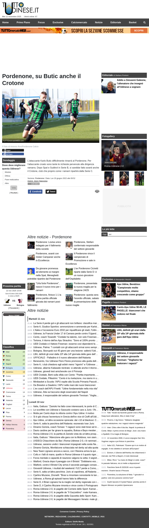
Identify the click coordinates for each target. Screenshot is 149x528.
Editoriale (107, 75)
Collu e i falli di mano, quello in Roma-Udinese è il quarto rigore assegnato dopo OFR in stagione (82, 454)
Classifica (8, 347)
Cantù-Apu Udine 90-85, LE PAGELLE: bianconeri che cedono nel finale (131, 310)
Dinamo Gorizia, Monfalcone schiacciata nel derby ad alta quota (65, 447)
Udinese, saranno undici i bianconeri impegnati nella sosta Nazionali (68, 444)
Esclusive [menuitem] (58, 22)
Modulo (8, 172)
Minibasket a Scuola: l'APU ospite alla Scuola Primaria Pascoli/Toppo (68, 381)
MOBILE (95, 517)
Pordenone (39, 178)
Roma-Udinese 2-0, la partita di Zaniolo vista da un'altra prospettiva (67, 434)
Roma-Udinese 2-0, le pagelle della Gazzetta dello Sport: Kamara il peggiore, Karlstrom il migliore (83, 496)
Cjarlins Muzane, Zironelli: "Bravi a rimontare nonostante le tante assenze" (71, 475)
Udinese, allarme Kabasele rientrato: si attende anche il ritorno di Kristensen (72, 368)
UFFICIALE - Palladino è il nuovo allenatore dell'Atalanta (62, 357)
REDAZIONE (61, 517)
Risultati (13, 193)
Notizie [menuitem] (98, 22)
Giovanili (107, 348)
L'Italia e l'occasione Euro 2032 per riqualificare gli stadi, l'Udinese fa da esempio (74, 330)
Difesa (7, 176)
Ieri (110, 234)
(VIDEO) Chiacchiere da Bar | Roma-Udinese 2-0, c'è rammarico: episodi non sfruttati (76, 441)
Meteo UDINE (14, 316)
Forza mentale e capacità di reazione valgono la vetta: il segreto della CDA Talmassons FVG (80, 458)
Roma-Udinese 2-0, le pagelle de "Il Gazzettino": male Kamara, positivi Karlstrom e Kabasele (80, 492)
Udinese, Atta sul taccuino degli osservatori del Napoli (60, 392)
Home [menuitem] (5, 22)
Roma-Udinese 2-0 (113, 166)
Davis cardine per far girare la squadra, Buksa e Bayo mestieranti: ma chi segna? (74, 430)
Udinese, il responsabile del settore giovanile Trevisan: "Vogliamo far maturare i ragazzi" (78, 395)
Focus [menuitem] (41, 22)
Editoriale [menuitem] (115, 22)
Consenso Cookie (67, 512)
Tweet (51, 191)
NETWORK (49, 517)
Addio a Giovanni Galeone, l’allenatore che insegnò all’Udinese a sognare (131, 83)
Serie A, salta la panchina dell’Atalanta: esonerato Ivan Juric (63, 423)
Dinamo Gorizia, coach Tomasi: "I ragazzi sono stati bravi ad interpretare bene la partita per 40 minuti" (85, 427)
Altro (7, 183)
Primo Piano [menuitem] (23, 22)
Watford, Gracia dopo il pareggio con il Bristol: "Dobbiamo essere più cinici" (71, 461)
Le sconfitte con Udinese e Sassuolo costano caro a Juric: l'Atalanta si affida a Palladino (78, 410)
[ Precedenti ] (13, 308)
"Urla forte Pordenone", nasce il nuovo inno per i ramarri (48, 286)
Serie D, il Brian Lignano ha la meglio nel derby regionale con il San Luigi (70, 482)
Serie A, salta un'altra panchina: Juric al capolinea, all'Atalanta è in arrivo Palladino (75, 472)
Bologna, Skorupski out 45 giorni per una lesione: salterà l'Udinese (67, 351)
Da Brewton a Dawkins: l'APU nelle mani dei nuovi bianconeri (64, 385)
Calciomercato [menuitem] (79, 22)
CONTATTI (86, 517)
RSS (102, 517)
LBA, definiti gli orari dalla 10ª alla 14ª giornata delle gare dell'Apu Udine (69, 354)
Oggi (104, 234)
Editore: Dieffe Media (74, 522)
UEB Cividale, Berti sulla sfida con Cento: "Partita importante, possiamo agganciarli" (76, 375)
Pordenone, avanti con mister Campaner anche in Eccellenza (48, 257)
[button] (13, 188)
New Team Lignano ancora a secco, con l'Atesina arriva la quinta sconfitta (70, 451)
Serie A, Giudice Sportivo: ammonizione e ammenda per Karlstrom (67, 326)
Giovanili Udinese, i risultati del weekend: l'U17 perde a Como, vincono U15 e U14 (75, 468)
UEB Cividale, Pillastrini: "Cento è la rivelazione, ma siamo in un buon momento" (74, 378)
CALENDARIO (74, 517)
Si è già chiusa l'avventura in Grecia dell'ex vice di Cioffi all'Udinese (67, 416)
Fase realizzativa (12, 179)
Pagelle (106, 302)
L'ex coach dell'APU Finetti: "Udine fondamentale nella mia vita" (65, 388)
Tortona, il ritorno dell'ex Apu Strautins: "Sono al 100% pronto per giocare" (70, 340)
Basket (106, 325)
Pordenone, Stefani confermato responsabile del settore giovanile (86, 245)
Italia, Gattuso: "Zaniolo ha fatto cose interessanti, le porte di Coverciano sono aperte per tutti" (81, 406)
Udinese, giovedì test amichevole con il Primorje (57, 371)
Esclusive (107, 279)
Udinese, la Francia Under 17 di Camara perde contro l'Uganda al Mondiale (71, 333)
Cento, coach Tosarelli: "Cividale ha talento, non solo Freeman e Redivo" (70, 337)
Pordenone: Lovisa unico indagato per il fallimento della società (48, 245)
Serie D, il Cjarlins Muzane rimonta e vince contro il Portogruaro (65, 485)
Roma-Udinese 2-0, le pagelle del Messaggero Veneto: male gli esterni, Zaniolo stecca (77, 499)
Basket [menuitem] (132, 22)
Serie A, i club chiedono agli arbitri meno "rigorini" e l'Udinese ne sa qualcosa (72, 364)
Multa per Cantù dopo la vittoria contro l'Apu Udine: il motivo (63, 413)
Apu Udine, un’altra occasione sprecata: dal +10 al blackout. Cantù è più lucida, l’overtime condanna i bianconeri (90, 420)
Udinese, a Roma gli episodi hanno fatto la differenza (60, 478)
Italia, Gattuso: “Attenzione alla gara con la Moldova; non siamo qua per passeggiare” (76, 437)
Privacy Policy (83, 512)
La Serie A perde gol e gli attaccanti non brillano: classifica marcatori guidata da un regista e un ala (83, 323)
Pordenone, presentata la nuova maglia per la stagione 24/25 (85, 286)
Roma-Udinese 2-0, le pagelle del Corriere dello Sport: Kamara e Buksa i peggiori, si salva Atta (81, 489)
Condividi (35, 191)
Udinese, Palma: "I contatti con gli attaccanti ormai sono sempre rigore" (69, 347)
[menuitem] (144, 22)
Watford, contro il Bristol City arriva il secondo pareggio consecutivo (67, 465)
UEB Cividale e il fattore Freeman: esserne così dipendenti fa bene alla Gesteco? (74, 344)
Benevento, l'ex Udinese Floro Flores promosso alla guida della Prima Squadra (73, 361)
